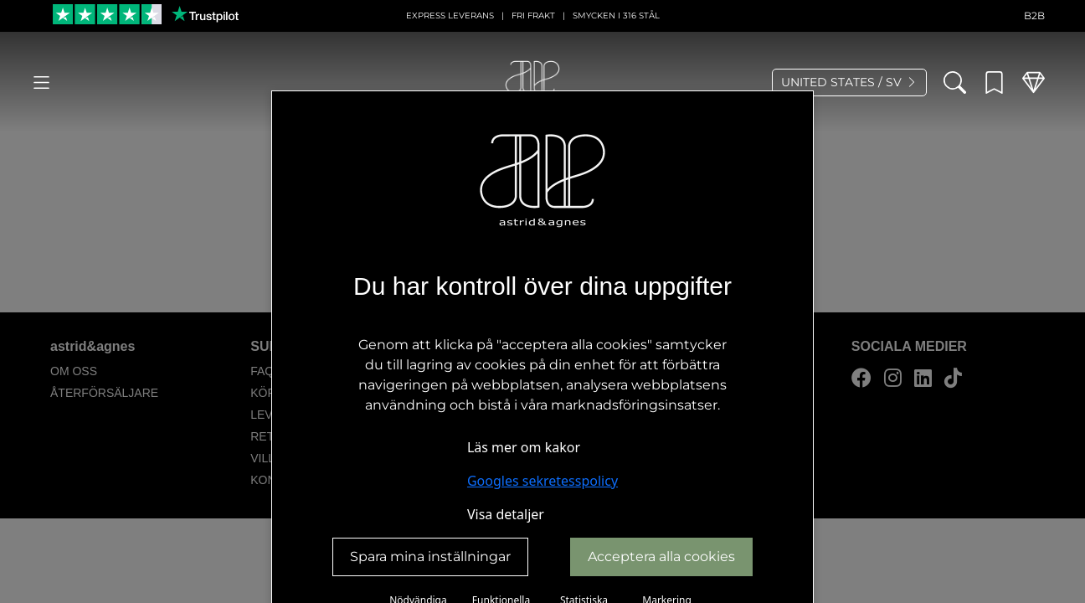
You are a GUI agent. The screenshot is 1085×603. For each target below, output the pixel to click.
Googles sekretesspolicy (542, 481)
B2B (1034, 15)
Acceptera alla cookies (661, 556)
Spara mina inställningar (430, 556)
